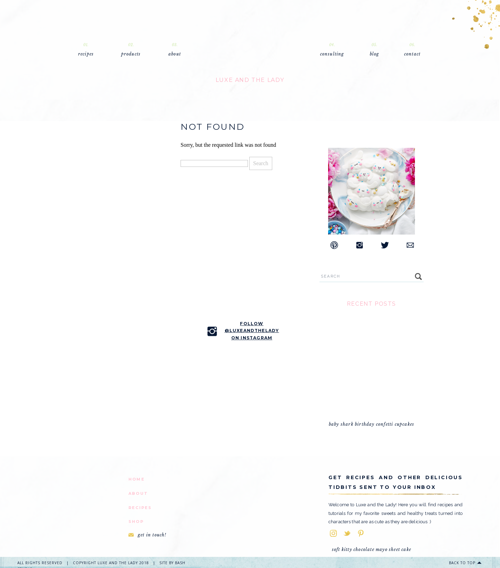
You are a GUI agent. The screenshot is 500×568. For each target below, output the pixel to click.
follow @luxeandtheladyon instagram (252, 330)
